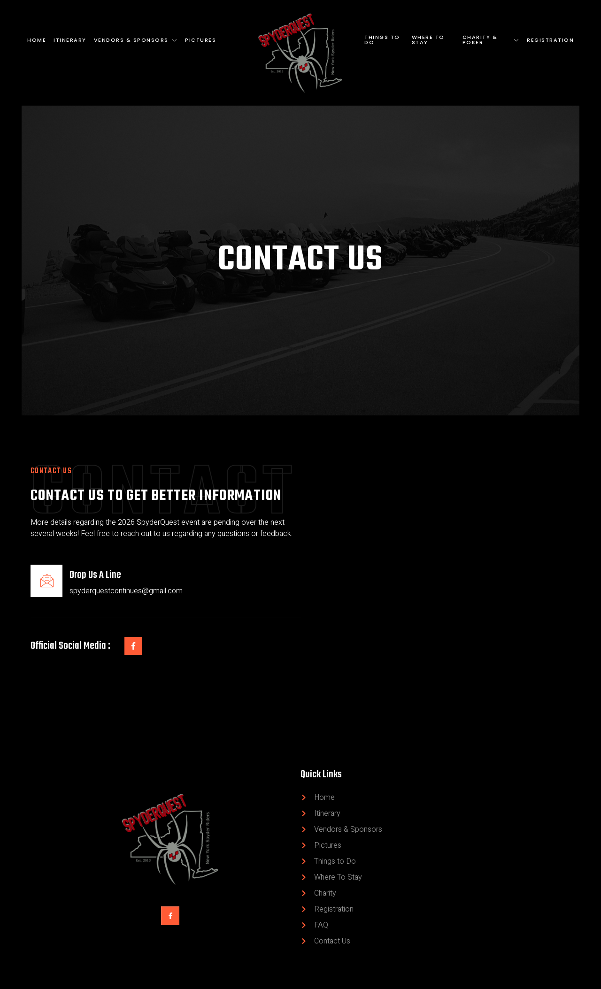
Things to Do (382, 39)
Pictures (200, 40)
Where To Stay (428, 39)
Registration (550, 40)
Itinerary (70, 40)
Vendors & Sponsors (136, 40)
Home (36, 40)
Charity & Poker (490, 39)
